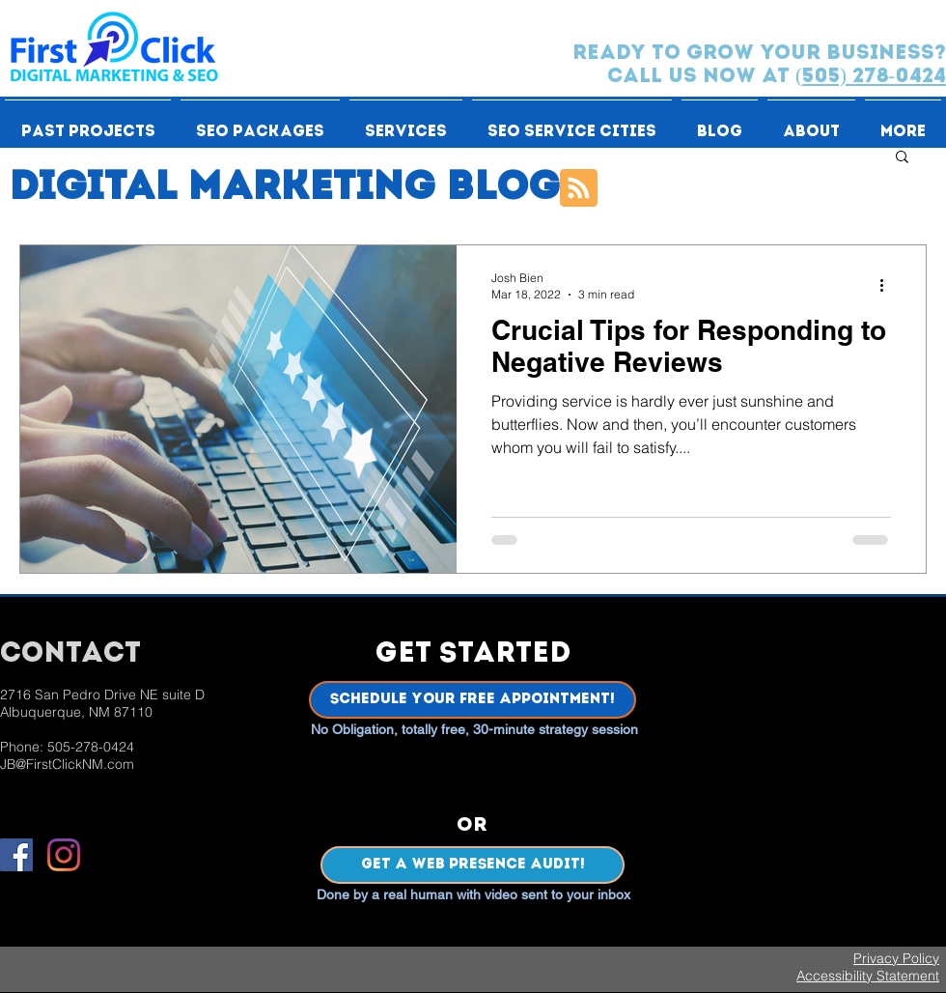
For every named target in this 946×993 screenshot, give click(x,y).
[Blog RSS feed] (579, 189)
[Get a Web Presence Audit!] (472, 865)
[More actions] (888, 285)
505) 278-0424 (874, 77)
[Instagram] (63, 854)
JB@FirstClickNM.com (67, 764)
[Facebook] (16, 854)
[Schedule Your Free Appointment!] (472, 700)
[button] (88, 123)
